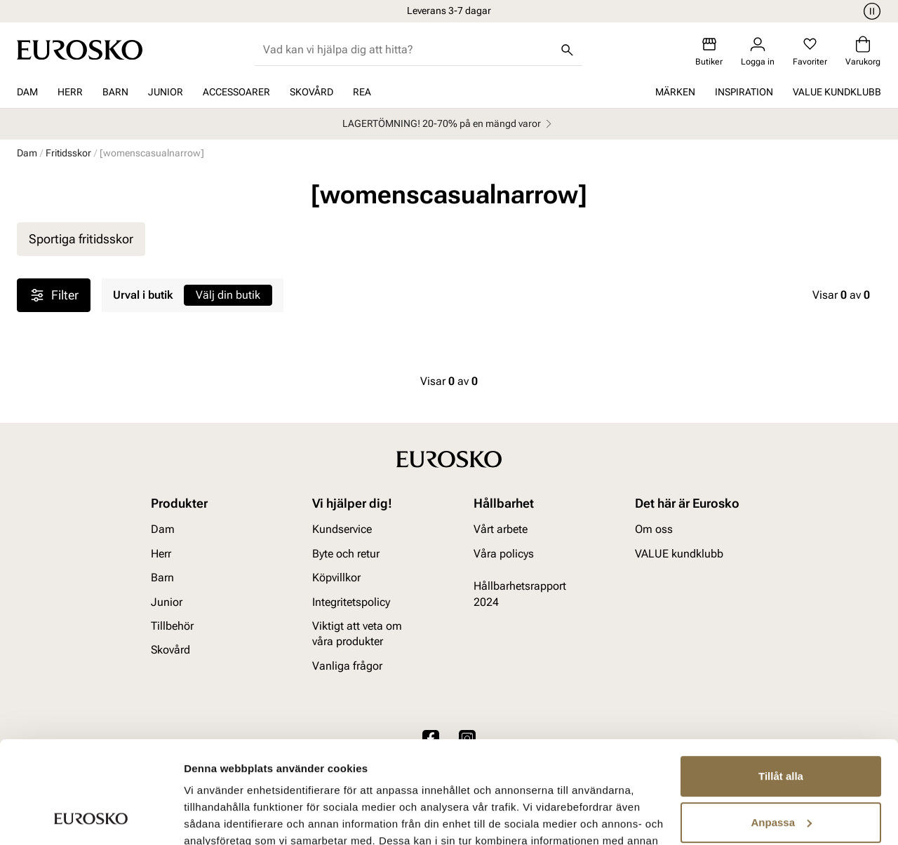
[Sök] (566, 49)
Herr (70, 91)
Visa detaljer (215, 817)
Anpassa (781, 726)
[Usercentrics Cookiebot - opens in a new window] (90, 817)
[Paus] (870, 11)
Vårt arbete (501, 529)
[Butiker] (709, 51)
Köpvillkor (336, 578)
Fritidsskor (68, 152)
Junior (165, 91)
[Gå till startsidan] (79, 50)
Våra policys (504, 553)
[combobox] (407, 50)
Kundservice (342, 529)
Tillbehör (172, 626)
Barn (115, 91)
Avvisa (781, 772)
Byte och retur (346, 553)
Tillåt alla (780, 681)
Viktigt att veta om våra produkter (357, 633)
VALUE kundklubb (837, 91)
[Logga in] (757, 51)
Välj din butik (228, 295)
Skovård (311, 91)
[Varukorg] (863, 51)
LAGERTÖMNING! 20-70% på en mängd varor (449, 123)
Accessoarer (236, 91)
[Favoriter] (810, 51)
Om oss (654, 529)
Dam (27, 91)
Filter (54, 295)
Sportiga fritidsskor (81, 238)
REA (362, 91)
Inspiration (744, 91)
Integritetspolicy (351, 602)
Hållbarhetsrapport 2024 (520, 594)
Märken (675, 91)
